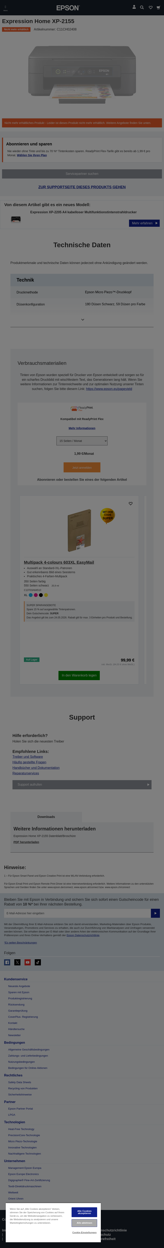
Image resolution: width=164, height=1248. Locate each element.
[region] (53, 1222)
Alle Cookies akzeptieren (84, 1212)
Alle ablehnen (84, 1223)
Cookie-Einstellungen (84, 1232)
